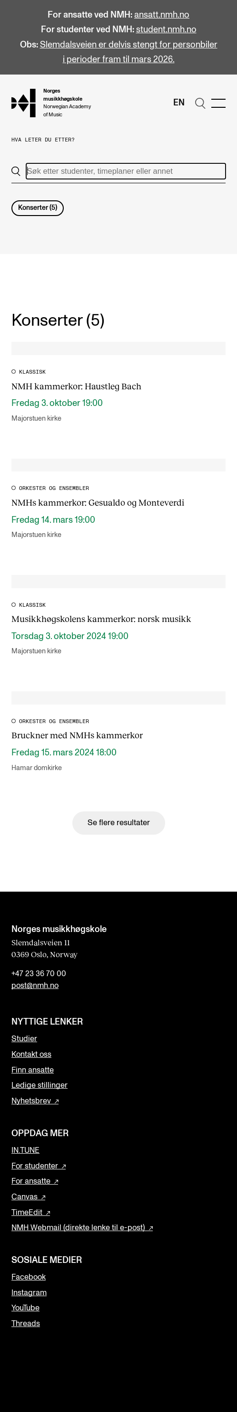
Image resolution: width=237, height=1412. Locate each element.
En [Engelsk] (179, 102)
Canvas (24, 1197)
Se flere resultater (119, 823)
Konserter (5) (37, 208)
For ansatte (30, 1181)
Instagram (29, 1293)
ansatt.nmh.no (161, 14)
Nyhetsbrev (31, 1101)
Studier (24, 1039)
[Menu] (218, 103)
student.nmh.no (166, 29)
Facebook (28, 1277)
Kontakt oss (31, 1054)
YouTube (25, 1308)
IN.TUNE (25, 1150)
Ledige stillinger (39, 1085)
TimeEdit (26, 1212)
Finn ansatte (32, 1070)
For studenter (34, 1166)
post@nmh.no (35, 985)
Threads (25, 1323)
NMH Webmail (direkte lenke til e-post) (78, 1228)
